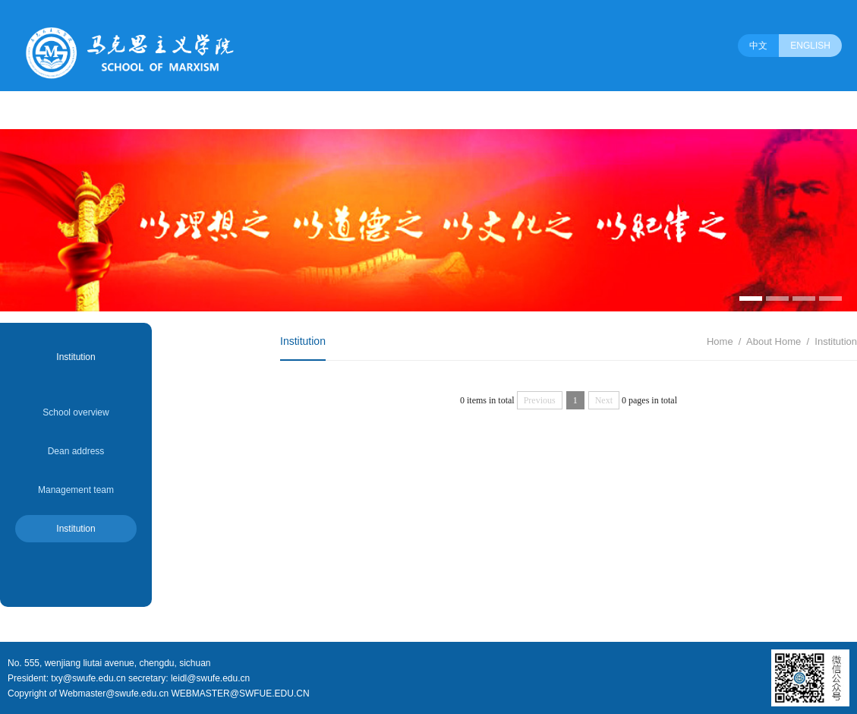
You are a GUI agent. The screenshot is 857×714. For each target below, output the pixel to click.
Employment (471, 110)
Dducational (211, 110)
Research (282, 110)
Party (407, 110)
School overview (76, 412)
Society (612, 110)
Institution (75, 528)
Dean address (76, 451)
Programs (140, 110)
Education (349, 110)
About (25, 110)
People (79, 110)
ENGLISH (810, 45)
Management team (76, 490)
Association (547, 110)
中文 (758, 45)
